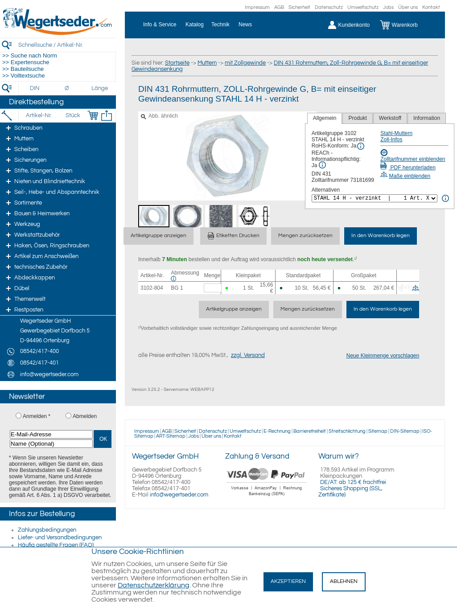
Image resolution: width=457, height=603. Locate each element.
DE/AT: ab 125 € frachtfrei (353, 482)
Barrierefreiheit (309, 431)
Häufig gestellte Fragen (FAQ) (56, 545)
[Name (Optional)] (51, 443)
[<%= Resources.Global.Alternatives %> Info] (445, 198)
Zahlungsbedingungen (47, 530)
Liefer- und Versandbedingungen (60, 537)
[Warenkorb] (405, 25)
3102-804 (151, 288)
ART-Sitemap (170, 436)
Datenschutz (329, 7)
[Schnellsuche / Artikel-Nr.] (66, 44)
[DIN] (35, 88)
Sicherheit (299, 7)
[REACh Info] (322, 164)
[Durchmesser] (67, 88)
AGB (279, 7)
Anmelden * (36, 416)
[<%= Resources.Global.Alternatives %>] (374, 198)
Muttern (207, 63)
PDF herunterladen (408, 167)
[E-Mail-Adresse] (51, 434)
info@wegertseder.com (179, 495)
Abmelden (85, 416)
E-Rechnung (277, 431)
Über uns (408, 7)
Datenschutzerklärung (153, 585)
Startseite (177, 63)
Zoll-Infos (391, 139)
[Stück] (72, 115)
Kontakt (431, 7)
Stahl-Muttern (396, 133)
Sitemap (377, 431)
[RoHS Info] (360, 146)
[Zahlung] (267, 497)
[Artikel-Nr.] (38, 115)
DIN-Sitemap (405, 431)
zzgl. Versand (248, 355)
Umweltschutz (363, 7)
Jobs (388, 7)
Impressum (257, 7)
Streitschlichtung (347, 431)
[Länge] (99, 88)
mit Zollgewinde (245, 63)
